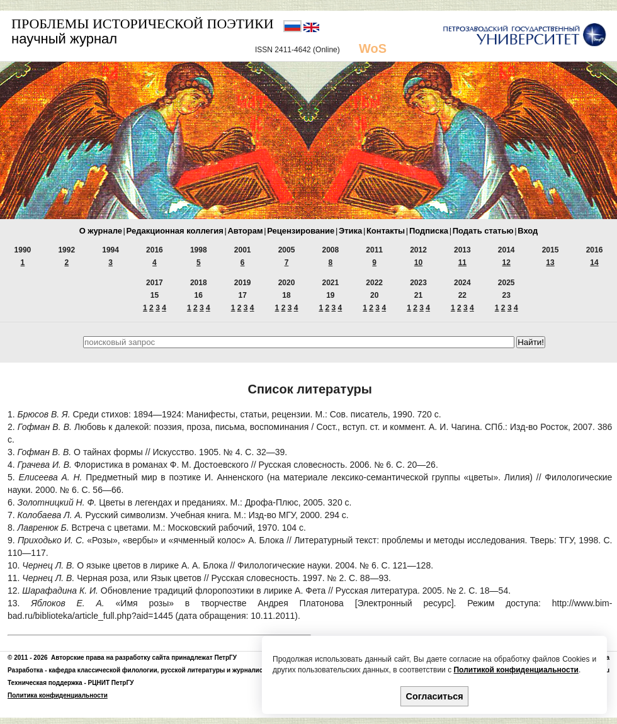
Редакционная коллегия (175, 230)
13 (550, 262)
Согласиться (434, 696)
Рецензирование (300, 230)
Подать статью (483, 230)
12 (506, 262)
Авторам (245, 230)
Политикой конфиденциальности (515, 669)
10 (418, 262)
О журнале (100, 230)
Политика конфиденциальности (58, 695)
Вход (528, 230)
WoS (373, 48)
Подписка (428, 230)
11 (462, 262)
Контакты (385, 230)
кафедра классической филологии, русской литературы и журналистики (162, 670)
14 (594, 262)
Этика (350, 230)
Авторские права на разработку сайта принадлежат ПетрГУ (144, 657)
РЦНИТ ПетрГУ (111, 682)
